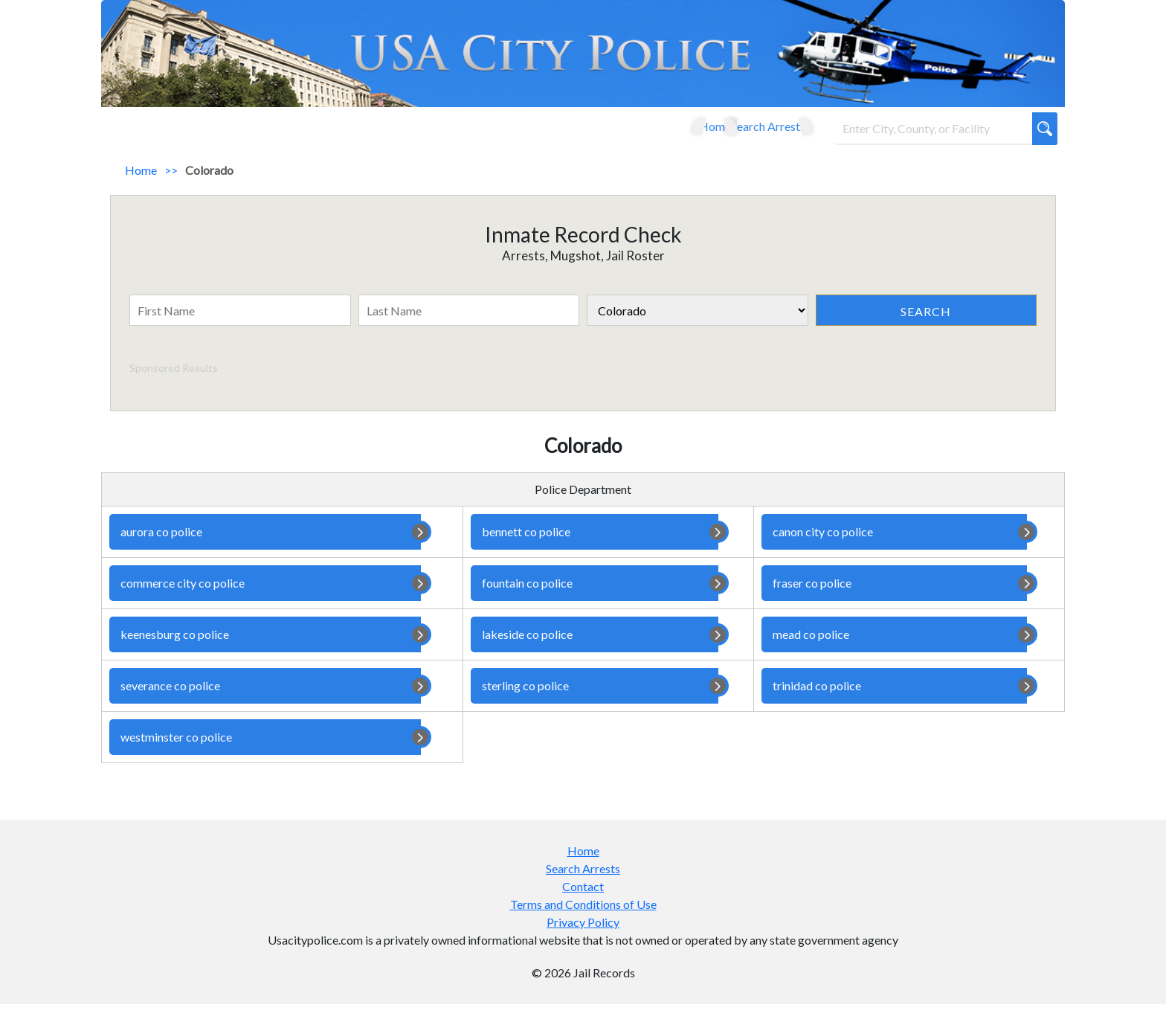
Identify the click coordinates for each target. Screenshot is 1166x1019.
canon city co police (894, 547)
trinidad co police (894, 701)
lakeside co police (594, 649)
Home (675, 133)
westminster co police (265, 752)
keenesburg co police (265, 649)
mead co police (894, 649)
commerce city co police (265, 598)
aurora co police (265, 547)
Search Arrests (752, 133)
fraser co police (894, 598)
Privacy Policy (583, 937)
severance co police (265, 701)
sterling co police (594, 701)
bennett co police (594, 547)
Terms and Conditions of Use (583, 919)
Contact (583, 901)
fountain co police (594, 598)
